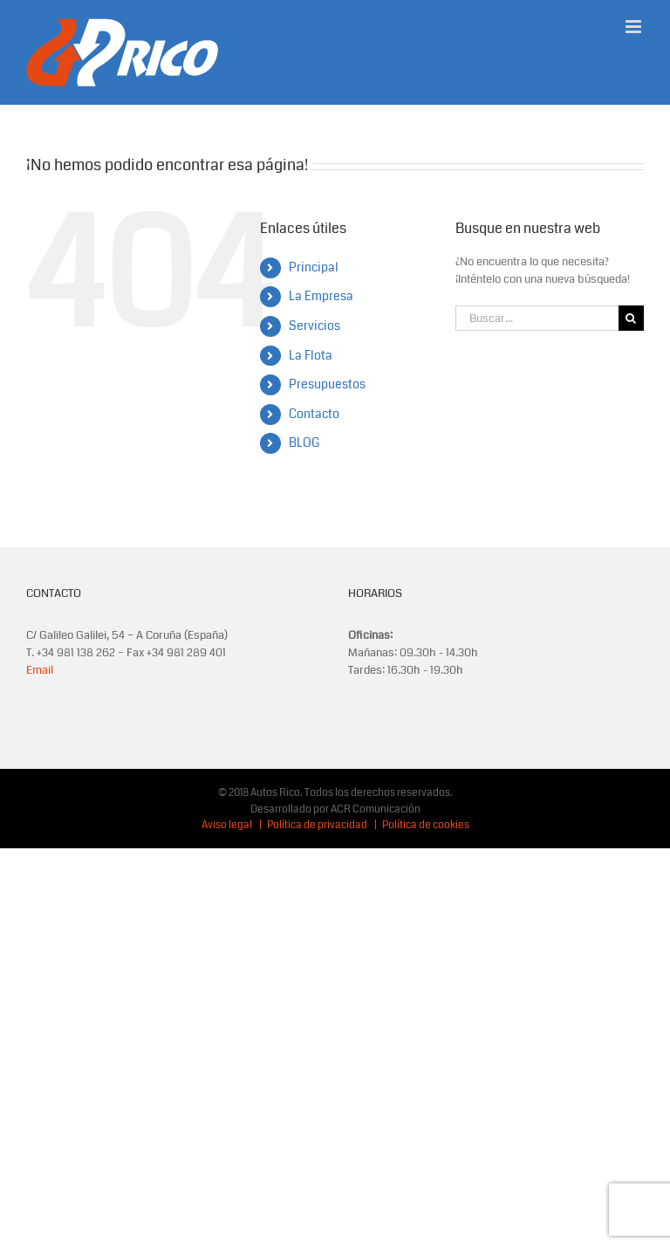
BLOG (304, 442)
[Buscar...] (537, 318)
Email (39, 670)
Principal (313, 267)
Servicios (314, 325)
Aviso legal (227, 825)
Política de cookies (425, 825)
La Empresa (321, 296)
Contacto (314, 413)
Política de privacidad (317, 825)
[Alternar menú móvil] (635, 26)
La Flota (310, 355)
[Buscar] (631, 318)
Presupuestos (327, 384)
